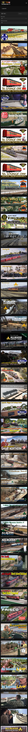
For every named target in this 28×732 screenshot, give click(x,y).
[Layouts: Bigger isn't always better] (14, 416)
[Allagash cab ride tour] (14, 246)
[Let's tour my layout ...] (14, 365)
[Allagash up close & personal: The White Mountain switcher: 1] (14, 553)
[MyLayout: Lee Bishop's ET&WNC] (14, 434)
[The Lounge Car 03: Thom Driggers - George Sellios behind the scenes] (14, 92)
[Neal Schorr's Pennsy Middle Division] (14, 195)
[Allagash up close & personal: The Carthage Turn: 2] (14, 485)
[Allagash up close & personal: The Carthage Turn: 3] (14, 468)
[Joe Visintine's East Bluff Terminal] (14, 604)
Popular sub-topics (4, 20)
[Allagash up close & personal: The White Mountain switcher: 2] (14, 536)
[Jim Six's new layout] (14, 399)
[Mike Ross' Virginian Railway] (14, 229)
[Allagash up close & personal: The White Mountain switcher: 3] (14, 519)
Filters (4, 13)
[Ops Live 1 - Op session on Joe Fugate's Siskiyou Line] (14, 724)
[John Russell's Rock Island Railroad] (14, 587)
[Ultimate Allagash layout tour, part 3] (14, 314)
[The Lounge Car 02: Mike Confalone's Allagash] (14, 143)
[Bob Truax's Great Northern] (14, 451)
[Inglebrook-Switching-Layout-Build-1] (14, 109)
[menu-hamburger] (26, 3)
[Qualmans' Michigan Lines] (14, 75)
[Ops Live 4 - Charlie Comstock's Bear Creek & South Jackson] (14, 672)
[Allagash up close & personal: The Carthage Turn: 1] (14, 502)
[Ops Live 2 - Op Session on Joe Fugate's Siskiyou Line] (14, 707)
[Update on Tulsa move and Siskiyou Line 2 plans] (14, 382)
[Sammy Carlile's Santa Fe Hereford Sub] (14, 41)
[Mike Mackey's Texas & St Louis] (14, 280)
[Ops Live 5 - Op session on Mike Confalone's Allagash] (14, 655)
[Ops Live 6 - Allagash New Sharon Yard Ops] (14, 638)
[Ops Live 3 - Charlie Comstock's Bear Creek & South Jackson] (14, 690)
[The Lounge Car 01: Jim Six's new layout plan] (14, 177)
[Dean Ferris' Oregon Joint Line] (14, 58)
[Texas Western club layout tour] (14, 263)
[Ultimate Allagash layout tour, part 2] (14, 331)
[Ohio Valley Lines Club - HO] (14, 212)
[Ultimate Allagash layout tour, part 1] (14, 348)
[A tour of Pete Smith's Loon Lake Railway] (14, 570)
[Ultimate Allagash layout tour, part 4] (14, 297)
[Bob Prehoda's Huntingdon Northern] (14, 160)
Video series (3, 16)
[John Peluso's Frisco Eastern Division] (14, 621)
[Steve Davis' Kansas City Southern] (14, 126)
